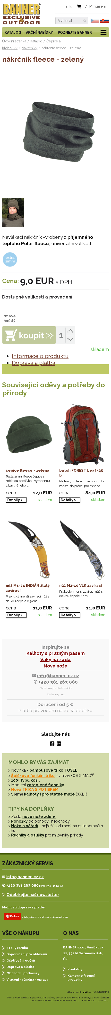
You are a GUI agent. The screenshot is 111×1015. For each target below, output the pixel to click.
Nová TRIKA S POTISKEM (34, 789)
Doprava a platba (33, 363)
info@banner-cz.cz (58, 675)
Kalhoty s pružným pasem (55, 653)
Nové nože (55, 665)
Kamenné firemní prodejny (81, 977)
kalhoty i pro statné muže (49, 794)
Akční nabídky (39, 32)
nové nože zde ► (39, 816)
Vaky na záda (55, 659)
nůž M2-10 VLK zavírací (80, 585)
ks (69, 7)
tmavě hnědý (9, 312)
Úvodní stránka (14, 41)
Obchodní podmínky (23, 973)
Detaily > (15, 500)
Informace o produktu (40, 356)
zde (106, 1000)
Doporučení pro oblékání (27, 954)
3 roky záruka (17, 948)
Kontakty (75, 969)
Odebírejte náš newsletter (33, 894)
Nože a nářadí (24, 826)
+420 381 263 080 (58, 682)
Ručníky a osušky (27, 835)
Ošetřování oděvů (21, 960)
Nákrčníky (29, 48)
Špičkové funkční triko (33, 775)
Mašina (87, 992)
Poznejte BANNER (75, 32)
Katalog (13, 32)
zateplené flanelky (45, 785)
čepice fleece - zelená (27, 470)
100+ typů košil (25, 780)
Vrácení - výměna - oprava (27, 979)
